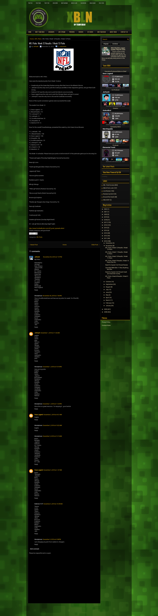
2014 (105, 230)
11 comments (62, 46)
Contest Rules (106, 325)
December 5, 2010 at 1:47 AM (53, 470)
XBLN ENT (106, 200)
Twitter (46, 3)
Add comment (34, 549)
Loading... (105, 176)
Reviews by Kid (108, 194)
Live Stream (61, 32)
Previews (72, 32)
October (108, 281)
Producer (115, 145)
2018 (105, 220)
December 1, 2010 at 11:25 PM (52, 404)
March (108, 300)
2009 (105, 309)
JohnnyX (37, 333)
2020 (105, 214)
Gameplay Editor (115, 127)
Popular (106, 44)
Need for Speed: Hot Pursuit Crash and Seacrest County (116, 272)
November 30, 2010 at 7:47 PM (52, 257)
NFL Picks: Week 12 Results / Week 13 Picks (47, 43)
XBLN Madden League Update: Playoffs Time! (118, 48)
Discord (55, 3)
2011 (105, 238)
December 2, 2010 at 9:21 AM (53, 414)
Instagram (64, 3)
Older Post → (95, 245)
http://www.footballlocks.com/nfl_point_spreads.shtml (46, 228)
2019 (105, 217)
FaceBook (83, 3)
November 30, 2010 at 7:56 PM (52, 296)
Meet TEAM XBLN (39, 32)
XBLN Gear (92, 3)
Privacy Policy (106, 322)
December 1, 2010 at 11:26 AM (50, 333)
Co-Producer (115, 90)
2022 (105, 209)
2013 (105, 233)
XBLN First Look (108, 188)
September (109, 284)
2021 (105, 212)
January (108, 305)
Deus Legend (38, 414)
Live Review (106, 191)
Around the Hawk (108, 197)
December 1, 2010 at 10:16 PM (52, 367)
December (109, 243)
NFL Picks (38, 39)
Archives (115, 44)
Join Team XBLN (101, 32)
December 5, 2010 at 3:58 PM (52, 539)
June (107, 292)
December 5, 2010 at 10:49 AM (53, 504)
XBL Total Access (108, 185)
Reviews (81, 32)
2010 (105, 241)
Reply (36, 290)
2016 (105, 225)
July (107, 289)
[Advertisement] (53, 608)
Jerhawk (35, 46)
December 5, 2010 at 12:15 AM (52, 436)
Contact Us (124, 32)
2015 (105, 227)
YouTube (38, 3)
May (107, 295)
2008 (105, 312)
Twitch (30, 3)
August (108, 287)
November (109, 246)
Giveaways (51, 32)
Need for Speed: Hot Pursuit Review (116, 265)
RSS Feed (101, 3)
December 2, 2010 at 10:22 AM (52, 425)
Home (29, 32)
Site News (90, 32)
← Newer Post (33, 245)
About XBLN (113, 32)
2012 (105, 236)
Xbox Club (74, 3)
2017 (105, 222)
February (108, 303)
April (107, 297)
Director (115, 108)
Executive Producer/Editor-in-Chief (115, 71)
